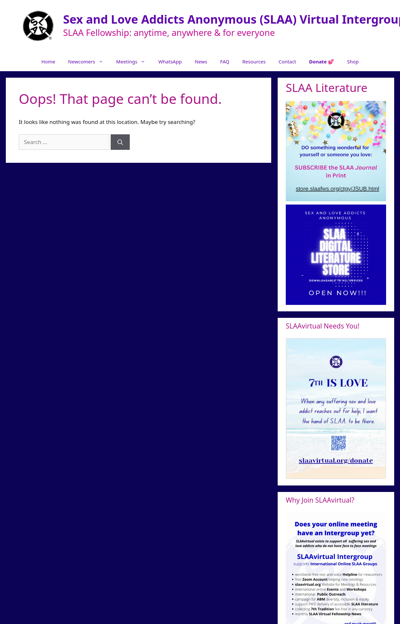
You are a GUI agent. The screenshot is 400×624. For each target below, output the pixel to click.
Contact (287, 61)
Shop (353, 61)
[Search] (120, 142)
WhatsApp (170, 61)
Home (48, 61)
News (201, 61)
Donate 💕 (321, 61)
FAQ (224, 61)
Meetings (134, 61)
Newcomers (89, 61)
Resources (254, 61)
